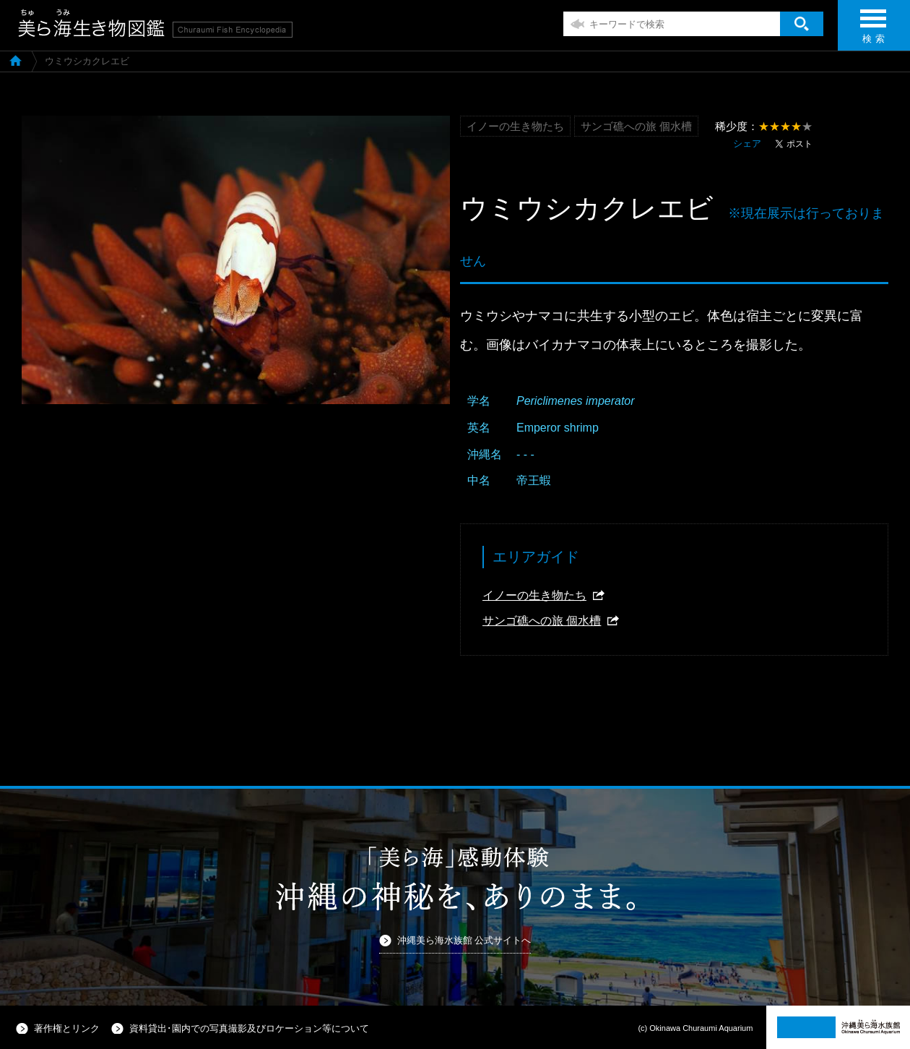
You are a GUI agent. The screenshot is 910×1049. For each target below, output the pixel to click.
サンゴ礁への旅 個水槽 (541, 621)
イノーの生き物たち (534, 595)
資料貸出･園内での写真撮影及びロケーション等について (249, 1028)
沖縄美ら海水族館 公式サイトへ (464, 940)
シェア (747, 143)
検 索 (873, 31)
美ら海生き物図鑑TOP (15, 60)
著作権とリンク (67, 1028)
